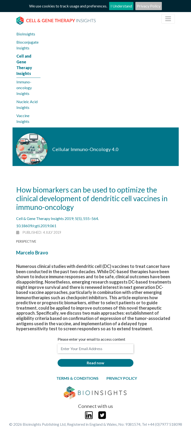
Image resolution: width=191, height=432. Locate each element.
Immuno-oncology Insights (24, 88)
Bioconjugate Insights (27, 45)
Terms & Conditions (77, 378)
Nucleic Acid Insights (27, 104)
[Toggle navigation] (168, 19)
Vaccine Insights (22, 118)
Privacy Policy (148, 6)
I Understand (121, 6)
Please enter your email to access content (91, 339)
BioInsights (25, 34)
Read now (95, 362)
